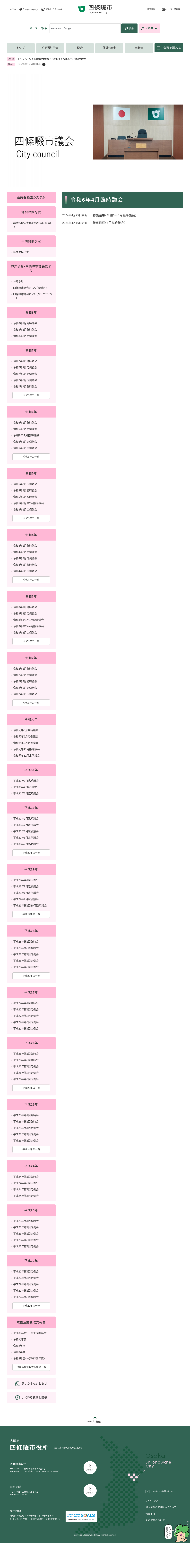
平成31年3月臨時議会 (26, 793)
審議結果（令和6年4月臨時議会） (115, 215)
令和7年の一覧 (31, 395)
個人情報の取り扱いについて (161, 1507)
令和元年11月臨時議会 (26, 749)
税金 (80, 48)
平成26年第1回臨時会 (26, 1053)
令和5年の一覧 (31, 518)
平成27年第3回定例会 (26, 1022)
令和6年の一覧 (31, 456)
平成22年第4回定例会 (26, 1271)
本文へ (13, 9)
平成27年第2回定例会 (26, 1016)
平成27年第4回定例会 (26, 1028)
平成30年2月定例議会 (26, 825)
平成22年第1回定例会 (26, 1290)
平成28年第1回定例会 (26, 954)
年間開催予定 (21, 252)
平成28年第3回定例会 (26, 967)
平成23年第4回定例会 (26, 1246)
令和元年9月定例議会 (25, 743)
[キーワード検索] (85, 28)
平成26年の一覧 (31, 1087)
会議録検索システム (31, 197)
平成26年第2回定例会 (26, 1072)
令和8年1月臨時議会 (25, 323)
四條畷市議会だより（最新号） (30, 288)
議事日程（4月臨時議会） (109, 223)
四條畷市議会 (41, 58)
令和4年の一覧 (31, 579)
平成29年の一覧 (31, 914)
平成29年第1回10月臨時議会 (30, 905)
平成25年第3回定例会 (26, 1140)
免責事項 (150, 1513)
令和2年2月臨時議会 (25, 668)
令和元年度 (19, 1339)
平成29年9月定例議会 (26, 899)
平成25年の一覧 (31, 1149)
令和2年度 (19, 1345)
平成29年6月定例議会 (26, 893)
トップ (21, 48)
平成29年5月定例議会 (26, 886)
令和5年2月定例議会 (25, 484)
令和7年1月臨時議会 (25, 361)
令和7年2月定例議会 (25, 367)
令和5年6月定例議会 (25, 509)
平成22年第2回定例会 (26, 1284)
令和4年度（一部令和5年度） (29, 1358)
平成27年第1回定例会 (26, 1009)
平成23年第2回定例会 (26, 1233)
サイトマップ (152, 1500)
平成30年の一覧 (31, 852)
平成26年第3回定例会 (26, 1079)
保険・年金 (109, 48)
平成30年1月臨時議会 (26, 818)
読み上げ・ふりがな (54, 9)
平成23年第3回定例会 (26, 1240)
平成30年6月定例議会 (26, 837)
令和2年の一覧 (31, 702)
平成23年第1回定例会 (26, 1227)
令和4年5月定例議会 (25, 558)
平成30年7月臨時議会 (26, 844)
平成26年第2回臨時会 (26, 1060)
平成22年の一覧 (31, 1305)
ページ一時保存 (173, 9)
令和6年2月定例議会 (25, 429)
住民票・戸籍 (50, 48)
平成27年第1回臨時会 (26, 1003)
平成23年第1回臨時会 (26, 1221)
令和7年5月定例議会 (25, 373)
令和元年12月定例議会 (26, 755)
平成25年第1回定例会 (26, 1128)
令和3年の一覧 (31, 641)
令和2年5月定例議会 (25, 687)
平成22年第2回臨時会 (26, 1297)
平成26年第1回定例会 (26, 1066)
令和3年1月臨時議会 (25, 607)
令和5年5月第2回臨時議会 (28, 503)
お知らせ (18, 281)
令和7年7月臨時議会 (25, 386)
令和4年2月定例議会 (25, 552)
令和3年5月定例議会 (25, 632)
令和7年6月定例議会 (25, 380)
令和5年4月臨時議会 (25, 490)
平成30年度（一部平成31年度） (30, 1333)
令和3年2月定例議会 (25, 613)
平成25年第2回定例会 (26, 1134)
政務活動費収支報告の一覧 (31, 1367)
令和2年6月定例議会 (25, 694)
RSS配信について (155, 1520)
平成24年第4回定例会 (26, 1195)
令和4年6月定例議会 (25, 571)
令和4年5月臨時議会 (25, 564)
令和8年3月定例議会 (25, 336)
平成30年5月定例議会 (26, 831)
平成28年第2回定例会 (26, 960)
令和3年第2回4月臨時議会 (28, 626)
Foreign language (30, 9)
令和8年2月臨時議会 (25, 329)
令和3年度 (19, 1352)
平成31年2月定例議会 (26, 787)
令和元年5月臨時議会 (25, 730)
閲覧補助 (151, 9)
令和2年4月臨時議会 (25, 681)
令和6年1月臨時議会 (25, 422)
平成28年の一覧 (31, 975)
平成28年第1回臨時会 (26, 941)
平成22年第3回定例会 (26, 1278)
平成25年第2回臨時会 (26, 1121)
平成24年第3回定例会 (26, 1189)
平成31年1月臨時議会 (26, 780)
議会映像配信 (31, 212)
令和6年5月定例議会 (25, 441)
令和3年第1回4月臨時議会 (28, 620)
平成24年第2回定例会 (26, 1183)
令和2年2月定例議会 (25, 675)
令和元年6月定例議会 (25, 736)
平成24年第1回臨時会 (26, 1176)
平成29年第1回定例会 (26, 880)
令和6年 (56, 58)
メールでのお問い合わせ (162, 1491)
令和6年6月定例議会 (25, 448)
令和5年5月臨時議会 (25, 497)
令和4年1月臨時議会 (25, 545)
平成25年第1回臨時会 (26, 1115)
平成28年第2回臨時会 (26, 948)
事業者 (139, 48)
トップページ (25, 58)
